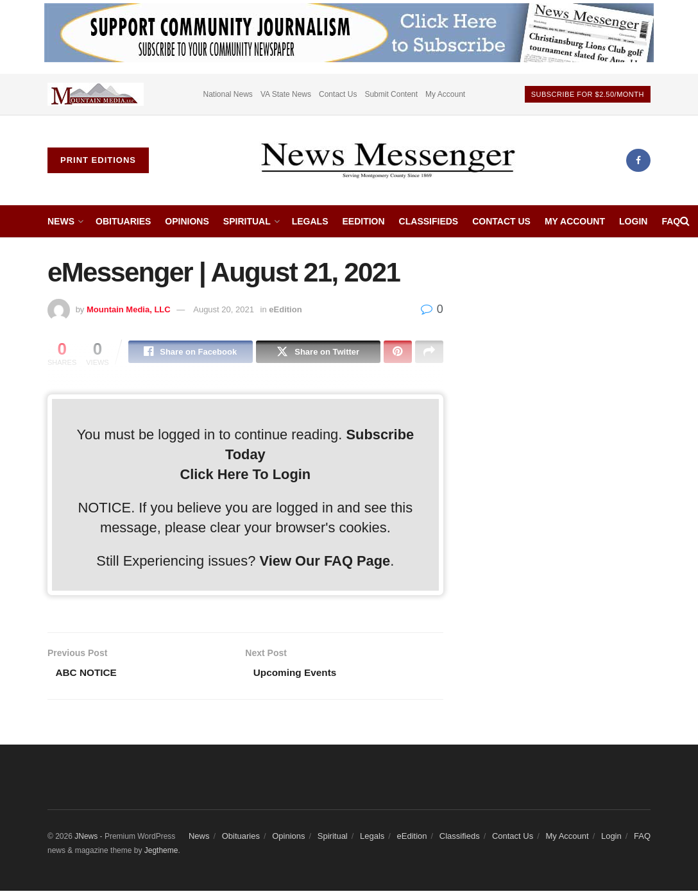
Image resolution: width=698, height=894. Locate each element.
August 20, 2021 (223, 309)
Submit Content (391, 94)
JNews (86, 838)
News (60, 221)
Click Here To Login (245, 476)
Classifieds (429, 221)
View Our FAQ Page (324, 563)
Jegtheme (161, 853)
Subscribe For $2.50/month (587, 94)
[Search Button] (685, 221)
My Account (445, 94)
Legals (310, 221)
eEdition (363, 221)
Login (633, 221)
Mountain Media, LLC (129, 309)
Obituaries (123, 221)
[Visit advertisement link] (95, 94)
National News (228, 94)
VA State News (285, 94)
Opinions (187, 221)
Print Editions (98, 160)
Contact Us (338, 94)
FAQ (670, 221)
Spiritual (247, 221)
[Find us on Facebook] (638, 160)
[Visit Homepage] (387, 160)
